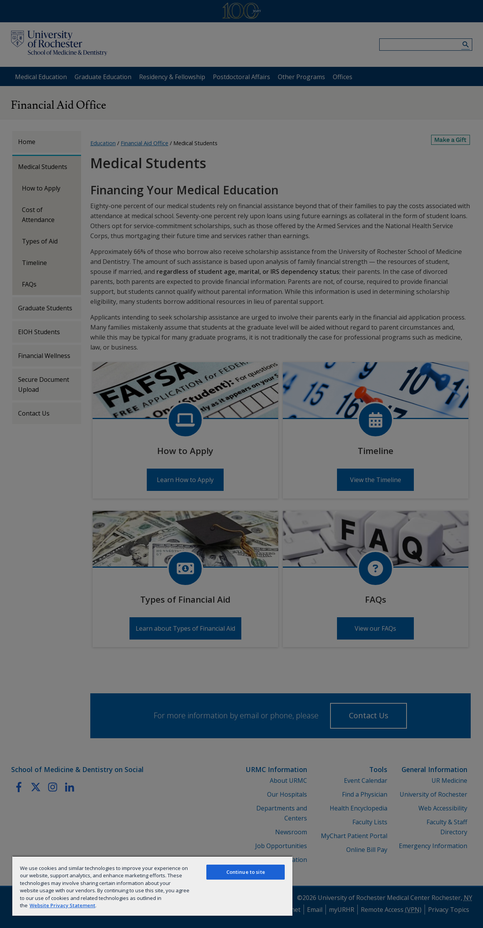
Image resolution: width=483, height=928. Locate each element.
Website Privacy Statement (62, 905)
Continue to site (245, 871)
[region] (152, 886)
